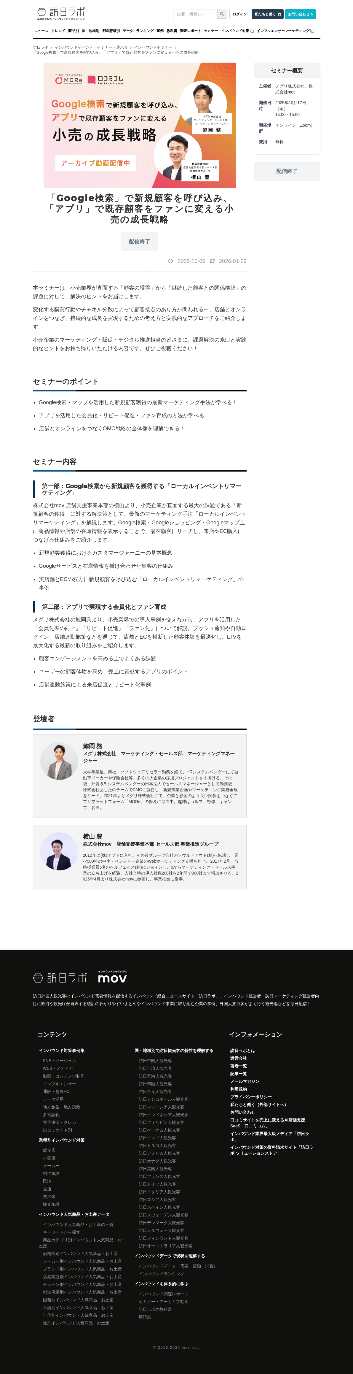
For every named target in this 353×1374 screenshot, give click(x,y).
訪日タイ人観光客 (155, 1091)
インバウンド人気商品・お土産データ (74, 1214)
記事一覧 (238, 1073)
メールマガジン (244, 1081)
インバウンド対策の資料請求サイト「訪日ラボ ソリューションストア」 (271, 1150)
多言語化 (51, 1114)
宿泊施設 (51, 1173)
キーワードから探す (61, 1232)
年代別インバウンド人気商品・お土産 (78, 1315)
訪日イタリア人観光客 (159, 1191)
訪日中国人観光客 (155, 1060)
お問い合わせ (298, 14)
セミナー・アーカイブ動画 (164, 1301)
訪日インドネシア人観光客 (164, 1114)
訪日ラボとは (242, 1050)
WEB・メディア (58, 1068)
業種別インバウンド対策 (61, 1140)
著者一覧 (238, 1066)
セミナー (211, 30)
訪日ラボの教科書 (155, 1309)
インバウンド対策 (235, 30)
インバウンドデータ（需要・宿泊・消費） (178, 1266)
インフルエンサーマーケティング (283, 30)
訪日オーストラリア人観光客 (166, 1245)
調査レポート (190, 30)
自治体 (49, 1196)
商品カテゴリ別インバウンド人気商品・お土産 (80, 1242)
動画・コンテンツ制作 (63, 1076)
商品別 (73, 30)
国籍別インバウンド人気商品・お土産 (78, 1299)
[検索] (222, 14)
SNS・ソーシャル (59, 1060)
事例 (160, 30)
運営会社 (238, 1058)
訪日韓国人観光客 (155, 1083)
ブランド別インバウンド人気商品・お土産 (82, 1269)
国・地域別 (90, 30)
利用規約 (238, 1089)
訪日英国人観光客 (155, 1168)
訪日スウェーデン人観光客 (164, 1215)
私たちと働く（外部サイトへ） (259, 1104)
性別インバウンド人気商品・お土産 (76, 1323)
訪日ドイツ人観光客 (157, 1184)
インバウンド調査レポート (164, 1294)
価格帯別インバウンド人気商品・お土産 (80, 1253)
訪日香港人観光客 (155, 1076)
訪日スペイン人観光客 (159, 1207)
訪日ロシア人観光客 (157, 1199)
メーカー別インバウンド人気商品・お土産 (82, 1261)
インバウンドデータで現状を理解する (170, 1256)
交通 (47, 1188)
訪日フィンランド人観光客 (164, 1238)
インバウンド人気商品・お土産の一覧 (78, 1224)
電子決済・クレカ (59, 1122)
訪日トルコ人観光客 (157, 1145)
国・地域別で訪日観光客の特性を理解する (174, 1050)
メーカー (51, 1165)
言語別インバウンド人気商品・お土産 (78, 1307)
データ (128, 30)
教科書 (172, 30)
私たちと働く (265, 14)
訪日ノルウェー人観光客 (161, 1230)
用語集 (145, 1317)
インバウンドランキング (161, 1273)
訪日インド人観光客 (157, 1137)
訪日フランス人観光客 (159, 1176)
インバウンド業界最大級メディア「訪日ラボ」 (269, 1136)
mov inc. (190, 1348)
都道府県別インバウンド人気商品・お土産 (82, 1292)
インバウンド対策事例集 (61, 1050)
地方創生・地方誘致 (61, 1107)
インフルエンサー (59, 1083)
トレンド (58, 30)
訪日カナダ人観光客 (157, 1161)
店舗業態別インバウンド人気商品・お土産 (82, 1276)
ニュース (41, 30)
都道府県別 (111, 30)
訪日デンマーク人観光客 (161, 1222)
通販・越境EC (56, 1091)
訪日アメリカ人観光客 (159, 1153)
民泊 (47, 1181)
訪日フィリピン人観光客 (161, 1122)
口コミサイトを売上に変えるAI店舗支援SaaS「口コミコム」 (267, 1123)
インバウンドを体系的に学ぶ (162, 1283)
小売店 (49, 1158)
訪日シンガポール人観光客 (164, 1099)
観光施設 (51, 1204)
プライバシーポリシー (251, 1096)
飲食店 (49, 1150)
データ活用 (53, 1099)
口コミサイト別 (57, 1130)
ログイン (240, 14)
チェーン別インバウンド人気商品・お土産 (82, 1284)
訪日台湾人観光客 (155, 1068)
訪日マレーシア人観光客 (161, 1107)
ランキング (145, 30)
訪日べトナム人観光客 (159, 1130)
